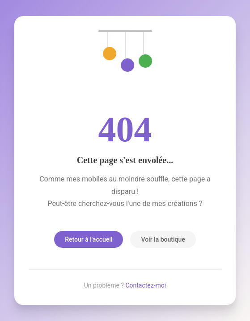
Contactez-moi (145, 285)
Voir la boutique (163, 239)
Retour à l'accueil (88, 239)
